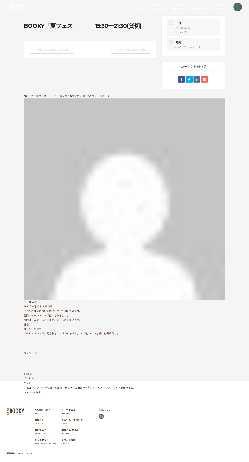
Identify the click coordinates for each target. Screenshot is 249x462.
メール (29, 378)
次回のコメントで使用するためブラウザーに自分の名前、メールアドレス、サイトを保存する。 (81, 387)
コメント (30, 353)
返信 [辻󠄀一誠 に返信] (26, 324)
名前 (28, 373)
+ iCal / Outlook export (130, 49)
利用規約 (11, 453)
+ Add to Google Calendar (52, 49)
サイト (27, 383)
